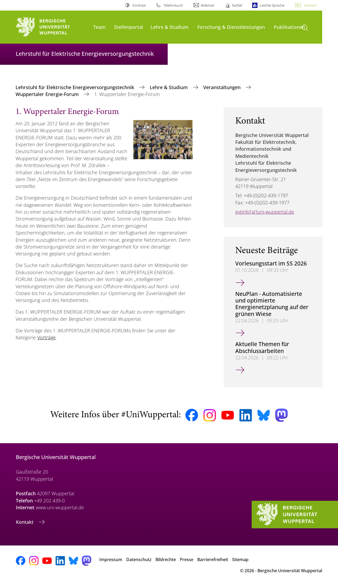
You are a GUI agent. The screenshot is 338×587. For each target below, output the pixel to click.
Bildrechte (166, 559)
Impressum (110, 559)
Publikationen (289, 27)
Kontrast (139, 5)
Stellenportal (128, 27)
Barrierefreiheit (212, 559)
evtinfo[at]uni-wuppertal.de (264, 212)
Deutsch (310, 5)
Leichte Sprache (272, 5)
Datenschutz (139, 559)
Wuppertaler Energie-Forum (48, 94)
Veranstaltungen (222, 87)
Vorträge (46, 337)
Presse (186, 559)
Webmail (207, 5)
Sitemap (240, 559)
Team (99, 27)
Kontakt (25, 522)
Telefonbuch (173, 5)
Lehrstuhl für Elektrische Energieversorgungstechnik (75, 87)
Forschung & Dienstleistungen (231, 27)
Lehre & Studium (170, 27)
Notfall (237, 5)
